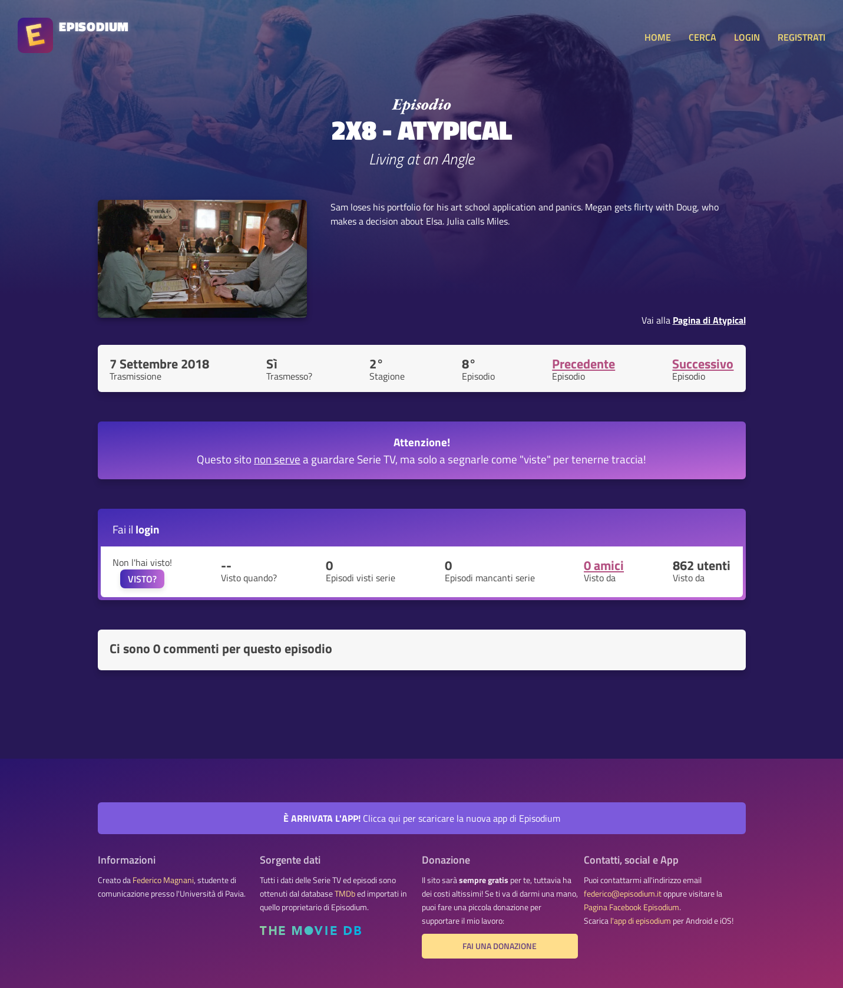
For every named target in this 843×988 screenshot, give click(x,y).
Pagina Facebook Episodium (631, 907)
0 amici (604, 565)
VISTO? (142, 579)
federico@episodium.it (623, 893)
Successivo (702, 364)
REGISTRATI (801, 37)
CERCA (702, 37)
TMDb (345, 893)
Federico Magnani (163, 880)
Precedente (583, 364)
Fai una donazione (499, 946)
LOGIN (747, 37)
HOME (657, 37)
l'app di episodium (640, 920)
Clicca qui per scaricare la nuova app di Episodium (421, 818)
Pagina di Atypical (709, 320)
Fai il (136, 529)
